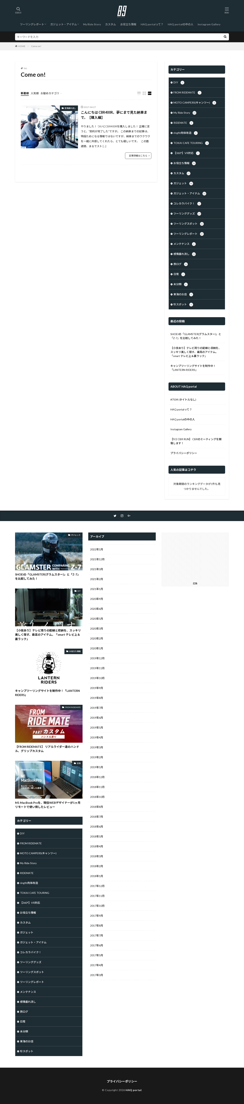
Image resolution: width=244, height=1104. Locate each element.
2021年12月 (97, 559)
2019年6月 (96, 717)
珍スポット (183, 305)
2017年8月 (96, 925)
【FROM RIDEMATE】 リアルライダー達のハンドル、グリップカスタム (47, 749)
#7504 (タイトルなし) (183, 399)
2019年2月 (96, 757)
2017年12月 (97, 886)
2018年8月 (96, 806)
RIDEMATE (183, 123)
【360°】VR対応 (186, 153)
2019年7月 (96, 707)
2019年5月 (96, 727)
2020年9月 (96, 598)
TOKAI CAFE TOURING (191, 143)
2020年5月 (96, 618)
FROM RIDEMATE (187, 93)
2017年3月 (96, 975)
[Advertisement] (195, 556)
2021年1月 (96, 589)
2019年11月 (97, 668)
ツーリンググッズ (187, 214)
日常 (179, 274)
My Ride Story (92, 24)
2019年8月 (96, 697)
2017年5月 (96, 955)
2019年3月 (96, 747)
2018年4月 (96, 846)
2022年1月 (96, 549)
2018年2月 (96, 866)
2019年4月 (96, 737)
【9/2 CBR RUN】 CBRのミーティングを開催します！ (196, 441)
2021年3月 (96, 569)
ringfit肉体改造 (185, 133)
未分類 (180, 284)
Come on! (36, 46)
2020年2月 (96, 638)
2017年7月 (96, 935)
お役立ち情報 (128, 24)
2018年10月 (97, 796)
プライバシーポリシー (183, 453)
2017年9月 (96, 915)
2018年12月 (97, 777)
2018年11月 (97, 787)
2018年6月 (96, 826)
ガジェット (183, 183)
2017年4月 (96, 965)
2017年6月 (96, 945)
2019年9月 (96, 688)
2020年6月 (96, 608)
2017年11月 (97, 895)
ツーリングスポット (188, 224)
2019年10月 (97, 678)
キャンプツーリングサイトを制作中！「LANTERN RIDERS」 (193, 367)
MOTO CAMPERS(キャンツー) (194, 103)
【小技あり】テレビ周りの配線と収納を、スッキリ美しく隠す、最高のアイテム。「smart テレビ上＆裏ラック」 (195, 352)
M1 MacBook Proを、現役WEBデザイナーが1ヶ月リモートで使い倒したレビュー (47, 805)
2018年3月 (96, 856)
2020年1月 (96, 648)
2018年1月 (96, 876)
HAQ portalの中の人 (180, 24)
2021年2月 (96, 579)
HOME (21, 46)
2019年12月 (97, 658)
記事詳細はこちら (138, 155)
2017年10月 (97, 905)
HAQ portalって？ (152, 24)
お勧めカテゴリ (50, 93)
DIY (178, 83)
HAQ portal (133, 1090)
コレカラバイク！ (187, 204)
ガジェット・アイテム (63, 24)
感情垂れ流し (70, 108)
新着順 (25, 93)
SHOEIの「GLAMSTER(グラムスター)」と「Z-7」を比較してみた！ (195, 336)
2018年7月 (96, 816)
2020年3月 (96, 628)
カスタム (110, 24)
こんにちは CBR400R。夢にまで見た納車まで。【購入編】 (114, 115)
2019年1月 (96, 767)
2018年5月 (96, 836)
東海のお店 (183, 294)
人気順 (35, 93)
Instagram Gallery (209, 24)
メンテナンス (184, 244)
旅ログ (180, 264)
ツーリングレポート (32, 24)
